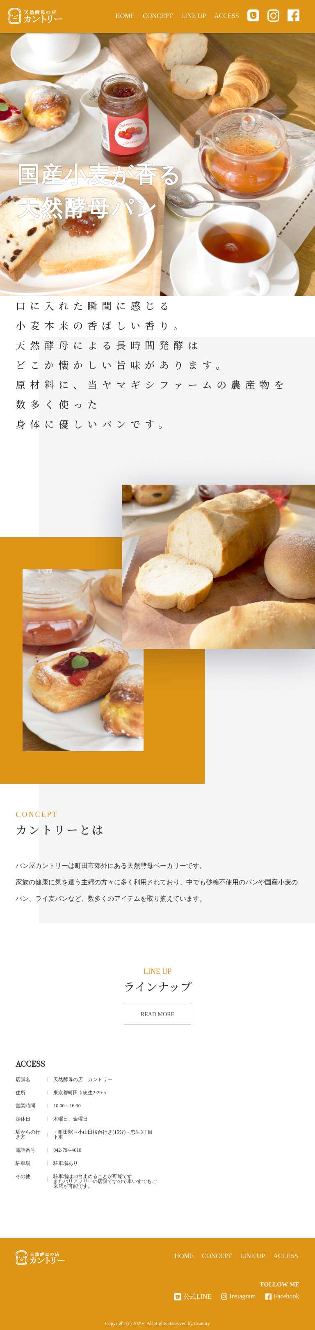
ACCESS (226, 15)
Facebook (286, 1296)
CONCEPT (158, 15)
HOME (125, 15)
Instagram (242, 1296)
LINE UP (193, 15)
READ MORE (157, 1014)
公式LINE (197, 1296)
